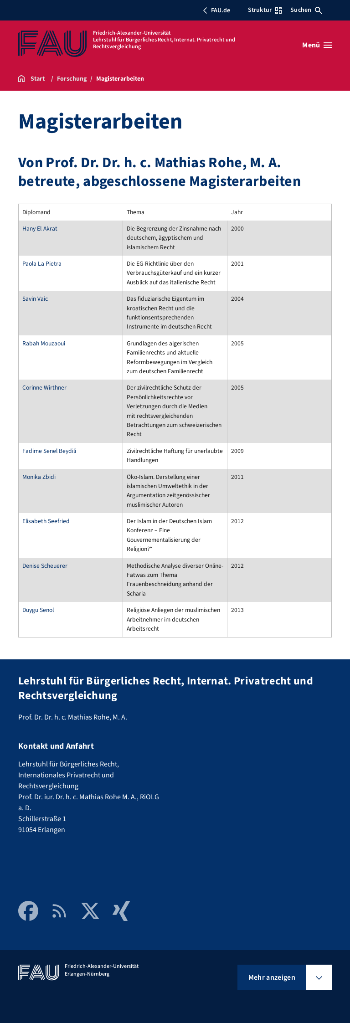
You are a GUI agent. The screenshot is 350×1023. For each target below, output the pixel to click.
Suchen (306, 10)
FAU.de (216, 10)
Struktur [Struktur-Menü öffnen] (265, 10)
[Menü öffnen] (317, 45)
